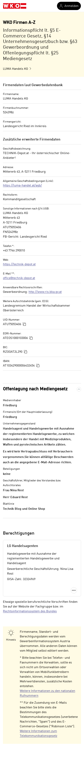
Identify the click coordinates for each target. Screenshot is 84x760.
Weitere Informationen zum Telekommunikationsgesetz (38, 734)
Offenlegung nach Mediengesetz (35, 389)
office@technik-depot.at (19, 278)
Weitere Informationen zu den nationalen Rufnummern (47, 693)
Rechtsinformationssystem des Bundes (30, 611)
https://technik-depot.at (19, 264)
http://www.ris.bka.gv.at (45, 292)
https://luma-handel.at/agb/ (22, 185)
